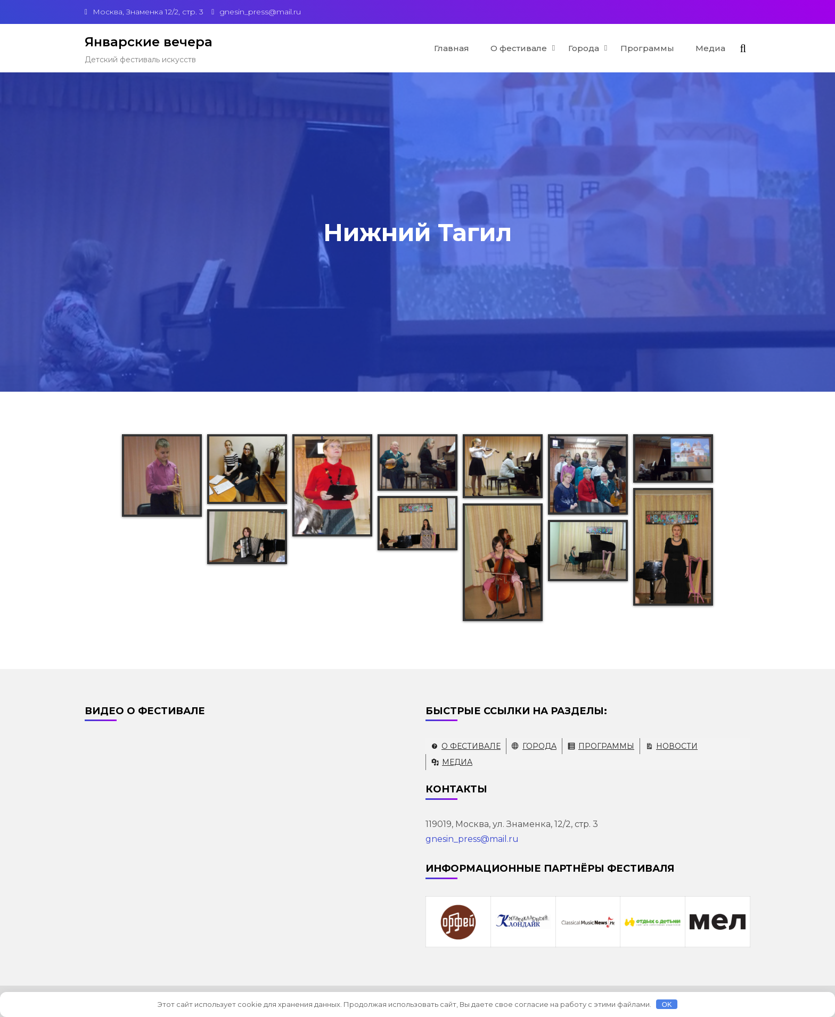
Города (583, 48)
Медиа (710, 48)
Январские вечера (148, 41)
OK (667, 1004)
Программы (647, 48)
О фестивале (518, 48)
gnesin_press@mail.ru (472, 839)
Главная (451, 48)
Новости (677, 746)
